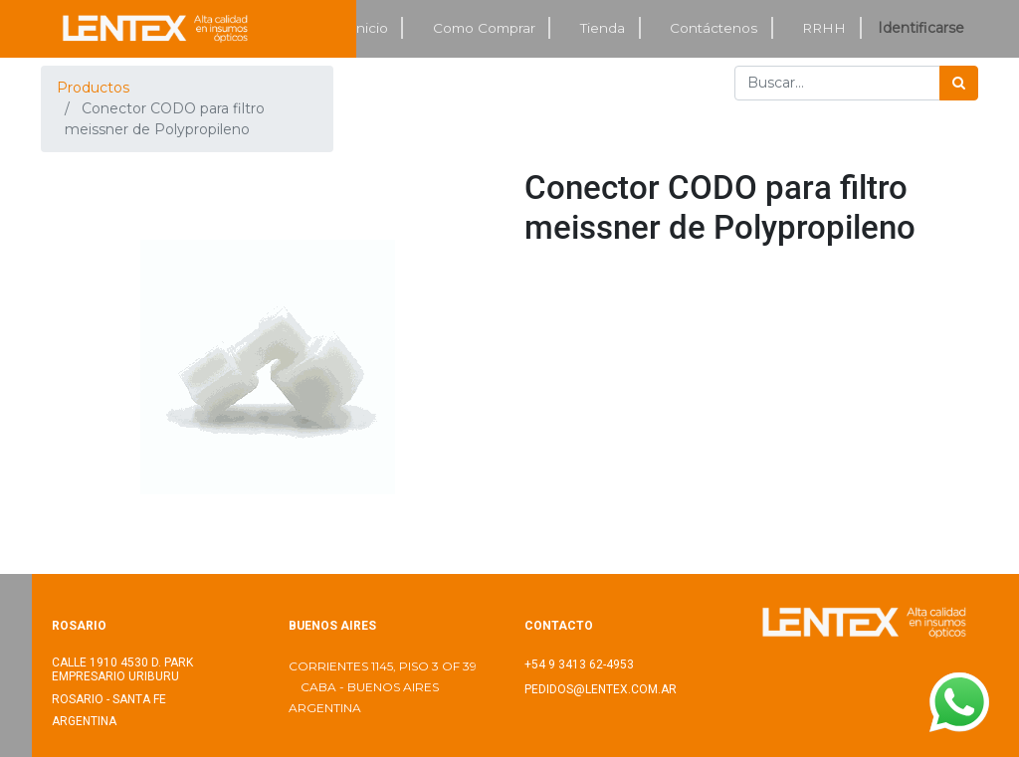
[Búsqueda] (958, 83)
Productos (93, 87)
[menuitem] (370, 28)
